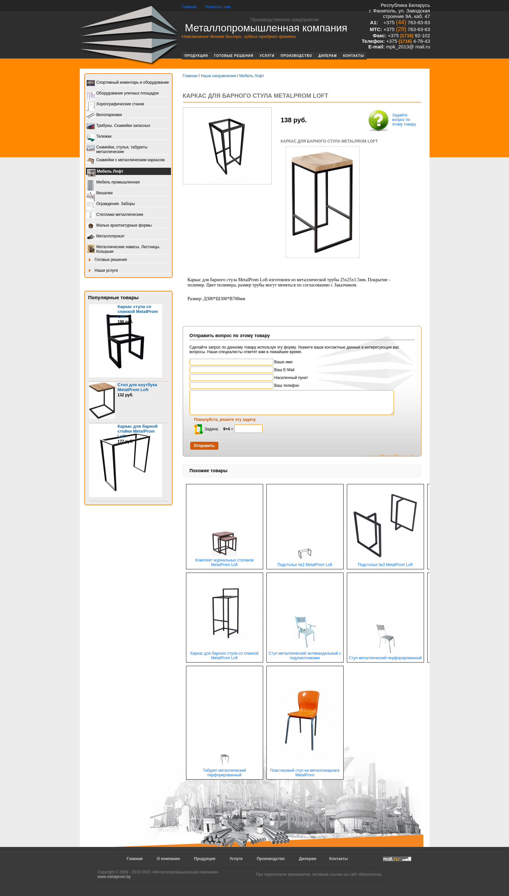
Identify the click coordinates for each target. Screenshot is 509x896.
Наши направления (218, 76)
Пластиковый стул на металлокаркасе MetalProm (305, 771)
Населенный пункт (249, 377)
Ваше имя (241, 362)
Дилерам (327, 56)
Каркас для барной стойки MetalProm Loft (138, 431)
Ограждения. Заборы (111, 204)
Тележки (99, 137)
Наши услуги (102, 271)
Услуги (267, 56)
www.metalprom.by (114, 876)
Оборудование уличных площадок (123, 93)
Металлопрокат (106, 236)
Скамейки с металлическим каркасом (126, 160)
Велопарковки (104, 115)
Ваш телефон (244, 385)
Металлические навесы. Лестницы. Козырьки (124, 249)
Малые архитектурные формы (119, 226)
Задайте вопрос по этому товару (391, 120)
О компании (168, 858)
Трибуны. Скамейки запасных (118, 126)
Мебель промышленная (113, 182)
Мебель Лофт (105, 172)
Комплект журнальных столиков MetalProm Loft (224, 560)
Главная (189, 7)
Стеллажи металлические (115, 215)
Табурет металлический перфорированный (224, 771)
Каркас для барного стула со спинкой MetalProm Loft (224, 653)
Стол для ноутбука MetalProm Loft (137, 387)
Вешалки (100, 193)
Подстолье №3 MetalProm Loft (385, 563)
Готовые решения (233, 56)
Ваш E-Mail (242, 370)
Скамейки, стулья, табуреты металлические (117, 149)
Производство (297, 56)
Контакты (353, 56)
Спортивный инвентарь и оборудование (128, 83)
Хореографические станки (115, 104)
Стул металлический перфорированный (385, 656)
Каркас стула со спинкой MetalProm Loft (138, 311)
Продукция (196, 56)
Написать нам (218, 7)
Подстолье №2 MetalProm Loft (305, 563)
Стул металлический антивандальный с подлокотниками (305, 653)
